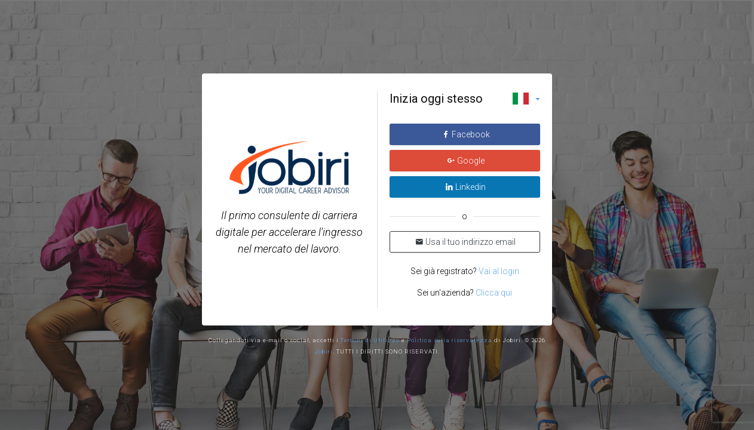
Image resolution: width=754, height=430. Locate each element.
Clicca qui (494, 292)
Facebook (466, 134)
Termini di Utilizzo (370, 340)
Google (466, 160)
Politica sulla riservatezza (449, 340)
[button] (526, 98)
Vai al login (498, 271)
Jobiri (323, 351)
